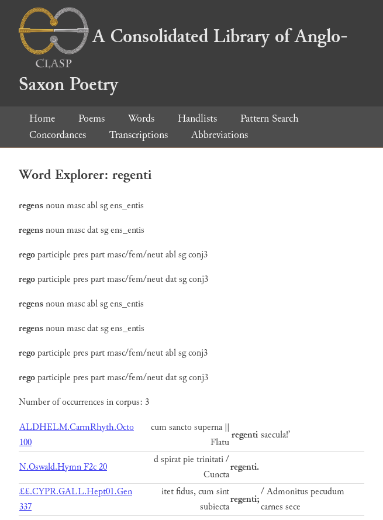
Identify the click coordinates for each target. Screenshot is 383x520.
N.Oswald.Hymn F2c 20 (63, 467)
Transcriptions (138, 135)
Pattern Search (269, 118)
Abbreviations (219, 135)
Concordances (57, 135)
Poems (91, 118)
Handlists (197, 118)
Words (141, 118)
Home (42, 118)
